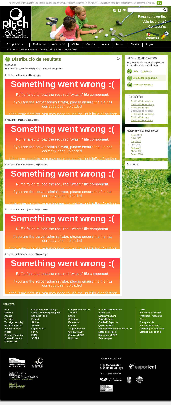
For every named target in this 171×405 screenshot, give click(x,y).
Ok (159, 3)
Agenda (8, 316)
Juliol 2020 (136, 138)
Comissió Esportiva (108, 322)
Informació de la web (150, 313)
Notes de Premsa (107, 332)
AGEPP (35, 338)
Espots (135, 44)
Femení (35, 319)
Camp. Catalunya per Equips (45, 313)
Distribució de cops (140, 107)
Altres (105, 44)
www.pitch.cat (27, 379)
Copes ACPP (37, 329)
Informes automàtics (28, 49)
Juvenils (35, 325)
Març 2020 (136, 151)
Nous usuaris (11, 341)
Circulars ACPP (76, 332)
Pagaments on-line (13, 335)
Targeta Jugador (76, 329)
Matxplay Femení (107, 316)
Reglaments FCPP (107, 335)
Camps (90, 44)
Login (149, 44)
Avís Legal (13, 384)
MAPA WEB (8, 304)
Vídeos (7, 332)
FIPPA (34, 332)
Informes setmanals (139, 71)
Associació (58, 44)
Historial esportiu (13, 325)
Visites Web (104, 313)
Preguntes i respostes (151, 316)
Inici (14, 49)
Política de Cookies (16, 387)
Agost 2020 (136, 135)
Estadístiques (105, 338)
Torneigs (8, 319)
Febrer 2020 (137, 154)
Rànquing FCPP (39, 316)
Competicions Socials (79, 309)
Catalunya (73, 319)
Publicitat (73, 338)
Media (120, 44)
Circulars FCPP (76, 335)
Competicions (15, 44)
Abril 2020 (136, 148)
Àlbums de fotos (12, 329)
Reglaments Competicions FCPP (115, 329)
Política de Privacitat (17, 386)
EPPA (34, 335)
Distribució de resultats (142, 101)
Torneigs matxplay (13, 322)
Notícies (8, 313)
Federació (39, 44)
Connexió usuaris (13, 338)
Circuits (72, 325)
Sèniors (35, 322)
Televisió (72, 313)
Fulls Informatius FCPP (110, 309)
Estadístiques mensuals (51, 49)
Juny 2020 (136, 141)
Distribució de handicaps (142, 104)
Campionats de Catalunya (44, 309)
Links (142, 309)
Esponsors (73, 322)
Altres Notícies (105, 319)
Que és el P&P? (106, 325)
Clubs (75, 44)
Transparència (147, 322)
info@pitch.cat (14, 379)
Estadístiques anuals (140, 85)
